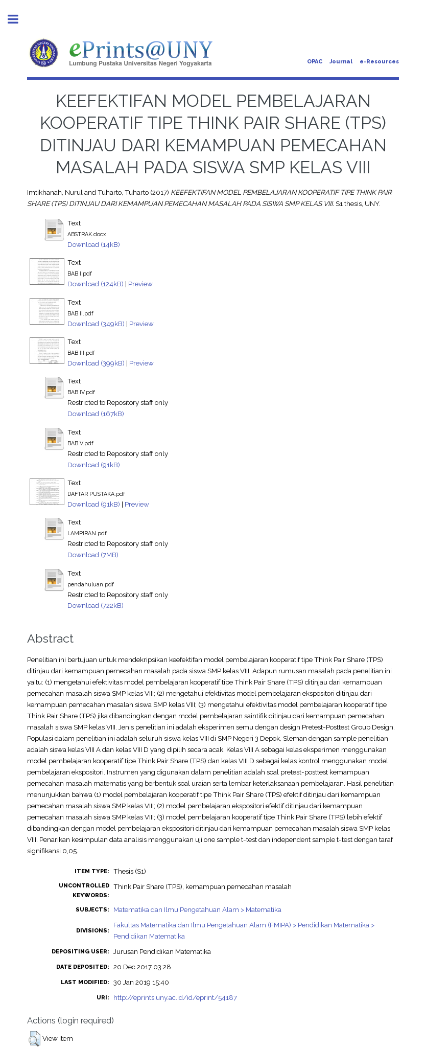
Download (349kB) (96, 324)
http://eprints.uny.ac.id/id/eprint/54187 (175, 997)
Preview (140, 284)
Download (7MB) (93, 555)
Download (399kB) (96, 363)
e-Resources (379, 61)
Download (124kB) (95, 284)
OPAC (314, 61)
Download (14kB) (93, 244)
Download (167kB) (95, 413)
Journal (340, 61)
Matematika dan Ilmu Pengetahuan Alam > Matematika (197, 909)
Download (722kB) (95, 605)
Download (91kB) (93, 465)
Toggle (18, 19)
